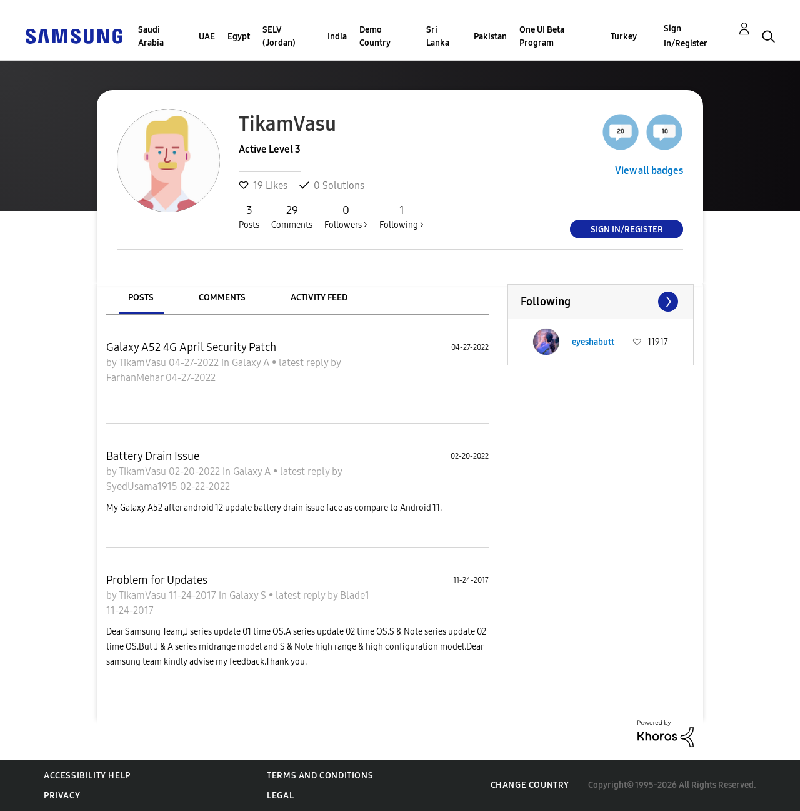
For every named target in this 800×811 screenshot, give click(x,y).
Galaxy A (252, 363)
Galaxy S (249, 595)
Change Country (530, 785)
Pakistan (490, 36)
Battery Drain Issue (152, 456)
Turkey (624, 36)
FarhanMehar (136, 378)
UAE (207, 36)
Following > (401, 216)
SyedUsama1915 (143, 486)
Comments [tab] (222, 297)
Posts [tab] (141, 297)
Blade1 (354, 595)
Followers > (346, 216)
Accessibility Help (87, 775)
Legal (280, 795)
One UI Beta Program (541, 36)
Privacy (62, 795)
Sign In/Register (686, 36)
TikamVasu (144, 363)
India (337, 36)
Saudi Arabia (151, 36)
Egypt (239, 36)
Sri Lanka (437, 36)
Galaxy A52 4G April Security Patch (191, 347)
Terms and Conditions (320, 775)
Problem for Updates (157, 580)
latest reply (305, 363)
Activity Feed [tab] (319, 297)
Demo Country (375, 36)
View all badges (649, 170)
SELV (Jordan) (279, 36)
